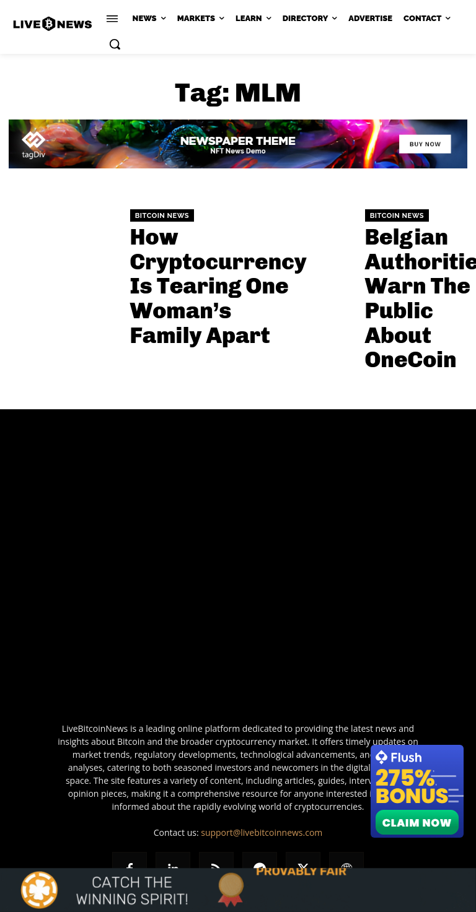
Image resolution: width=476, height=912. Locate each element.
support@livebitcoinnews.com (261, 784)
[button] (114, 44)
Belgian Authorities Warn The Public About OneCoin (414, 272)
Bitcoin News (161, 229)
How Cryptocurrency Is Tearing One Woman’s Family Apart (179, 272)
